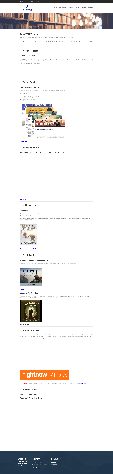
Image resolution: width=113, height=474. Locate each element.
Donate (90, 7)
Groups (71, 7)
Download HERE (24, 289)
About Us (84, 7)
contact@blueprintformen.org (81, 383)
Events (55, 7)
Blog (77, 7)
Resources (63, 7)
